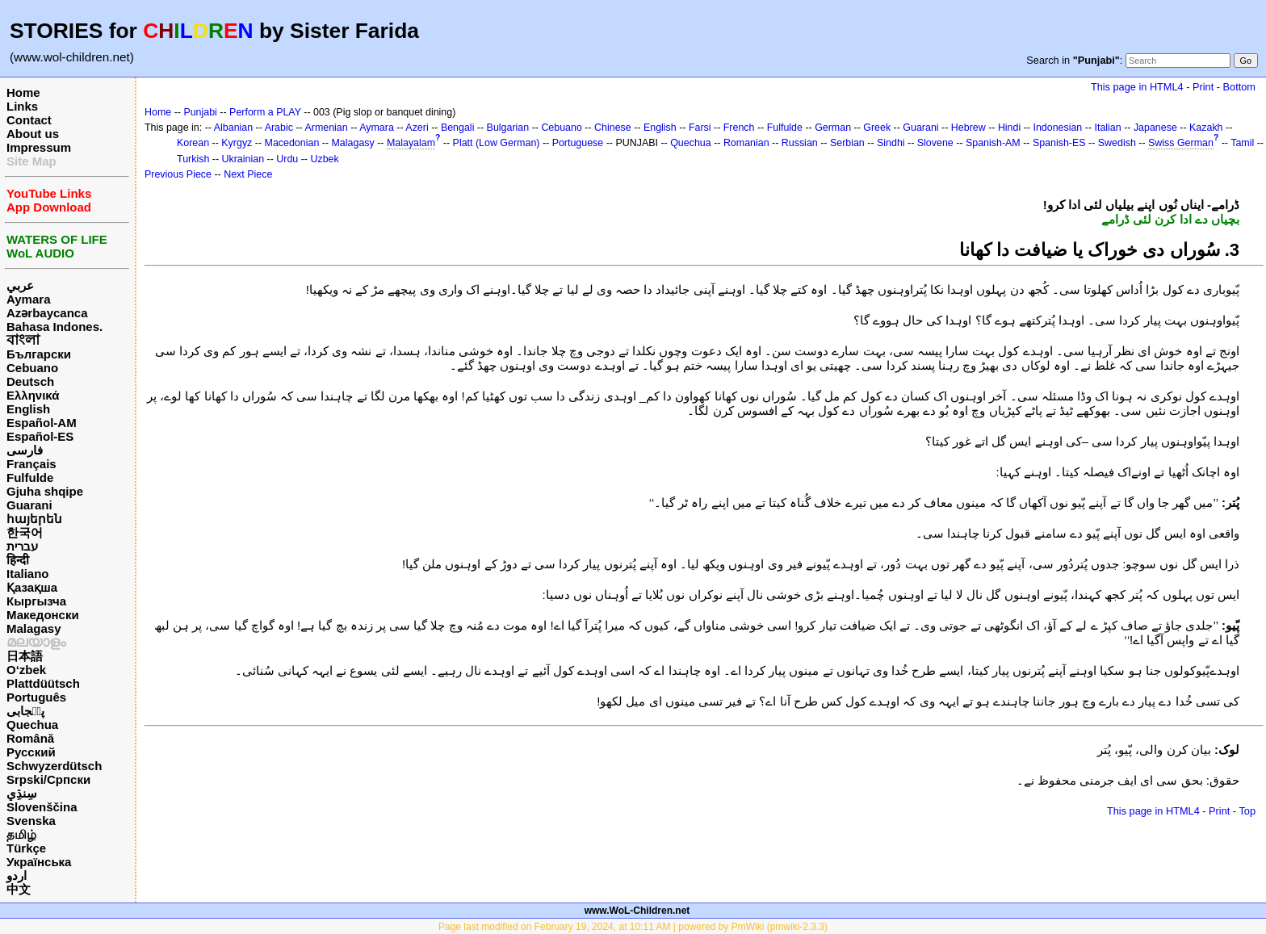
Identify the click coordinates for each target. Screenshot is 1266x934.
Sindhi (891, 143)
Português (36, 697)
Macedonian (292, 143)
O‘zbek (26, 669)
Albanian (233, 127)
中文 (18, 889)
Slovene (935, 143)
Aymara (28, 299)
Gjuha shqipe (44, 491)
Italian (1107, 127)
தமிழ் (21, 834)
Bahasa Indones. (54, 326)
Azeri (416, 127)
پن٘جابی (25, 711)
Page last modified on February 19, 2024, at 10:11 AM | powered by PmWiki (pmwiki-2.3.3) (633, 926)
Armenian (325, 127)
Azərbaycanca (47, 313)
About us (32, 133)
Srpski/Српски (48, 779)
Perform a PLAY (265, 112)
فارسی (24, 450)
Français (31, 464)
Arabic (279, 127)
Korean (193, 143)
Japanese (1155, 127)
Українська (38, 862)
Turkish (193, 159)
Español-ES (39, 436)
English (28, 409)
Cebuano (32, 368)
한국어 (24, 532)
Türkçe (26, 848)
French (739, 127)
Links (22, 106)
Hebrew (968, 127)
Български (38, 354)
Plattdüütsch (43, 683)
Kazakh (1206, 127)
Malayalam (411, 143)
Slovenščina (42, 807)
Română (30, 738)
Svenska (31, 820)
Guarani (29, 505)
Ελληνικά (32, 395)
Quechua (32, 724)
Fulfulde (29, 477)
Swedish (1117, 143)
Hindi (1009, 127)
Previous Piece (178, 174)
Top (1247, 811)
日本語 (24, 656)
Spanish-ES (1059, 143)
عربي (20, 285)
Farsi (700, 127)
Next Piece (248, 174)
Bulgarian (508, 127)
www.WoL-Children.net (637, 910)
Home (23, 92)
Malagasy (33, 628)
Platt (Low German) (496, 143)
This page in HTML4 (1137, 87)
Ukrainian (243, 159)
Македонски (42, 615)
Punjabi (200, 112)
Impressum (38, 147)
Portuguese (578, 143)
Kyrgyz (236, 143)
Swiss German (1181, 143)
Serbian (847, 143)
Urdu (287, 159)
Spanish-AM (993, 143)
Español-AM (41, 422)
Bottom (1239, 87)
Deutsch (30, 381)
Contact (29, 120)
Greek (877, 127)
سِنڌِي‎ (21, 793)
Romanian (746, 143)
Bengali (458, 127)
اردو (16, 875)
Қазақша (31, 587)
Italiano (27, 573)
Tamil (1242, 143)
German (833, 127)
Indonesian (1057, 127)
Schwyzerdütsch (54, 766)
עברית (22, 546)
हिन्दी (17, 560)
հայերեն (34, 519)
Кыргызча (36, 601)
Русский (31, 752)
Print (1203, 87)
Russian (800, 143)
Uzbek (324, 159)
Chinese (612, 127)
